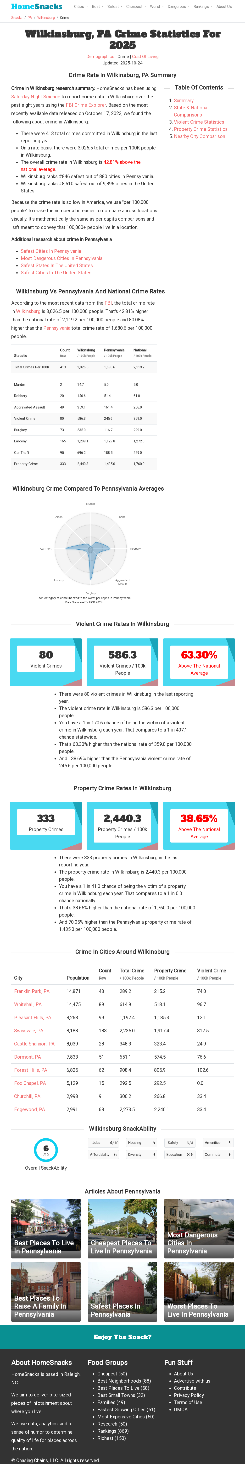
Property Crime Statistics (201, 129)
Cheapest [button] (134, 6)
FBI (108, 303)
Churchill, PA (27, 1096)
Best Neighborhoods (119, 1381)
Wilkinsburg (46, 18)
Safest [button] (113, 6)
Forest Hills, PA (30, 1070)
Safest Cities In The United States (56, 273)
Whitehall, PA (28, 1004)
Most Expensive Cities (121, 1417)
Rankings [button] (202, 6)
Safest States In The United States (57, 265)
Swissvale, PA (28, 1031)
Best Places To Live (118, 1388)
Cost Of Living (145, 56)
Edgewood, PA (29, 1109)
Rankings (106, 1431)
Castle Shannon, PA (34, 1044)
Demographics (100, 56)
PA (30, 18)
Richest (105, 1438)
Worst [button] (155, 6)
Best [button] (96, 6)
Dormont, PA (27, 1057)
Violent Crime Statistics (199, 122)
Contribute (185, 1388)
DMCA (181, 1409)
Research (107, 1424)
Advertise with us (192, 1381)
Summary (184, 100)
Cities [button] (79, 6)
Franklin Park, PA (32, 991)
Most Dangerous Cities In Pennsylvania (61, 258)
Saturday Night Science (35, 97)
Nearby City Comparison (199, 136)
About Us (224, 6)
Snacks (36, 6)
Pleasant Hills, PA (32, 1017)
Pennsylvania (56, 328)
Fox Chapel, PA (30, 1083)
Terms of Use (188, 1402)
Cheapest (107, 1374)
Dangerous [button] (177, 6)
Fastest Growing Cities (121, 1409)
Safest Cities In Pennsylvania (51, 251)
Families (106, 1402)
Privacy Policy (189, 1395)
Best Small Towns (116, 1395)
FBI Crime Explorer (86, 105)
